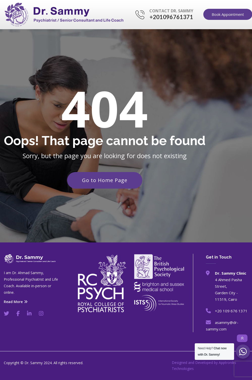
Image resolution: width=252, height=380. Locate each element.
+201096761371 (171, 17)
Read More (15, 302)
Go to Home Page (104, 180)
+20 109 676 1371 (231, 310)
